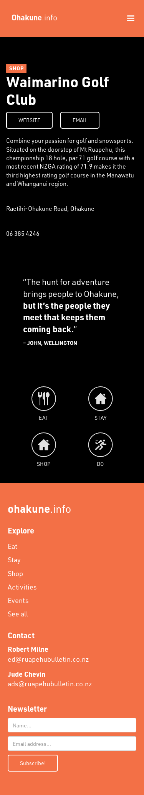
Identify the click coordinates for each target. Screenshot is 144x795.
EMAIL (80, 120)
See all (18, 613)
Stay (14, 559)
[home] (32, 17)
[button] (127, 18)
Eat (12, 546)
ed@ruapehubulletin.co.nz (48, 653)
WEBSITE (29, 120)
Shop (15, 573)
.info (39, 508)
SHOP (16, 68)
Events (18, 600)
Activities (22, 586)
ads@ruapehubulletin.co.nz (50, 678)
